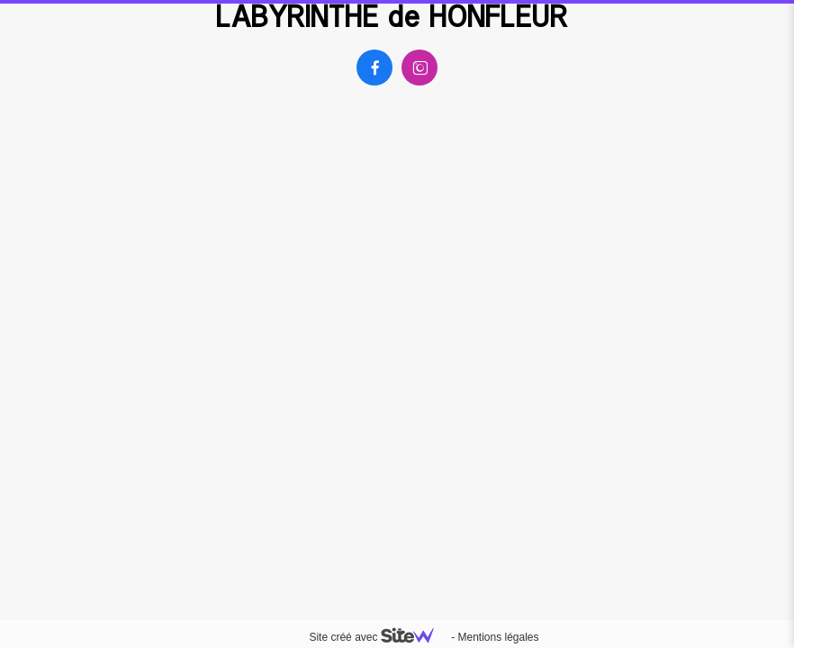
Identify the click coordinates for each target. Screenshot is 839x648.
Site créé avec (378, 637)
